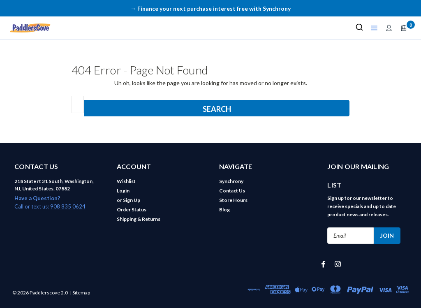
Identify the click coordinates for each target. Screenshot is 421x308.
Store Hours (233, 200)
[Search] (359, 28)
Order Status (131, 209)
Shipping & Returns (138, 219)
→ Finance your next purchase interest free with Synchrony (210, 8)
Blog (224, 209)
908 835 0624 (68, 206)
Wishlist (126, 181)
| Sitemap (80, 292)
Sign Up (131, 200)
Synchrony (231, 181)
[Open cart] (403, 28)
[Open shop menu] (374, 28)
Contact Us (232, 191)
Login (123, 191)
